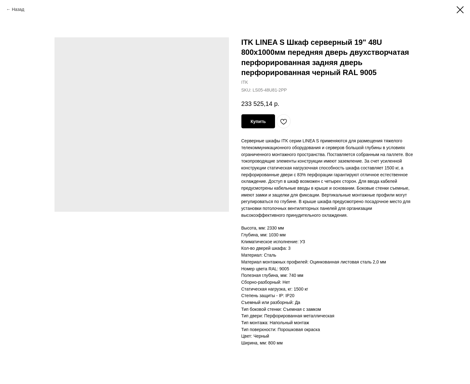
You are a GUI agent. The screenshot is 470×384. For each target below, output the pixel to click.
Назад (18, 9)
